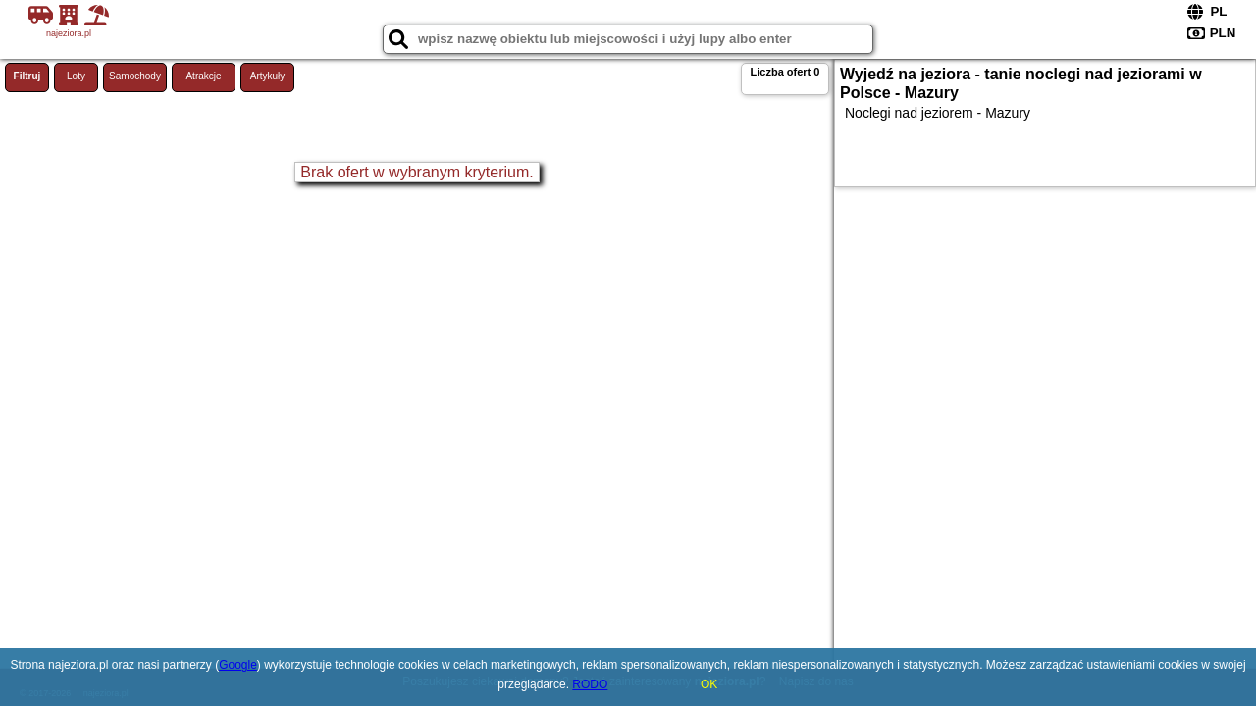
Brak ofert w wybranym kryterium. (416, 172)
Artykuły (268, 76)
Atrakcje (203, 76)
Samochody (135, 76)
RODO (589, 684)
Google (238, 665)
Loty (76, 76)
